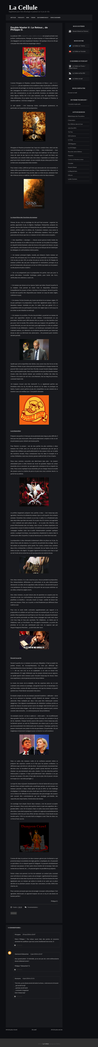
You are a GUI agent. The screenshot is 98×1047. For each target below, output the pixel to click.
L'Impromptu (71, 120)
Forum (33, 17)
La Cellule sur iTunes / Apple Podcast (77, 67)
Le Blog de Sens (72, 171)
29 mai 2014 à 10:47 (29, 934)
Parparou (70, 155)
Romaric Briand (72, 167)
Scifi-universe (72, 136)
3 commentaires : (32, 907)
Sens (27, 17)
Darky (58, 1044)
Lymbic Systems (72, 179)
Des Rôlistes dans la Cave (75, 124)
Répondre (19, 945)
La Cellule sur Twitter (77, 46)
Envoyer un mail (72, 92)
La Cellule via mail (75, 79)
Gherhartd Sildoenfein (22, 954)
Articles (13, 17)
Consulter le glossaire (74, 104)
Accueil (34, 1029)
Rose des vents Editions (75, 151)
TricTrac (70, 132)
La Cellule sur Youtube (77, 51)
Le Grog (70, 140)
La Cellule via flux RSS (77, 73)
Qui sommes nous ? (42, 17)
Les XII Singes (72, 147)
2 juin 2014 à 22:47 (36, 954)
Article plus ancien (56, 1029)
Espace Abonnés (55, 17)
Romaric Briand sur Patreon (78, 31)
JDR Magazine (72, 144)
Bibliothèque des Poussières (76, 116)
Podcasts (21, 17)
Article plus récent (11, 1029)
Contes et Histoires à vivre (75, 159)
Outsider (70, 163)
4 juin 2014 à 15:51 (29, 978)
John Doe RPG (72, 128)
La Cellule (23, 7)
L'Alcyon (70, 175)
